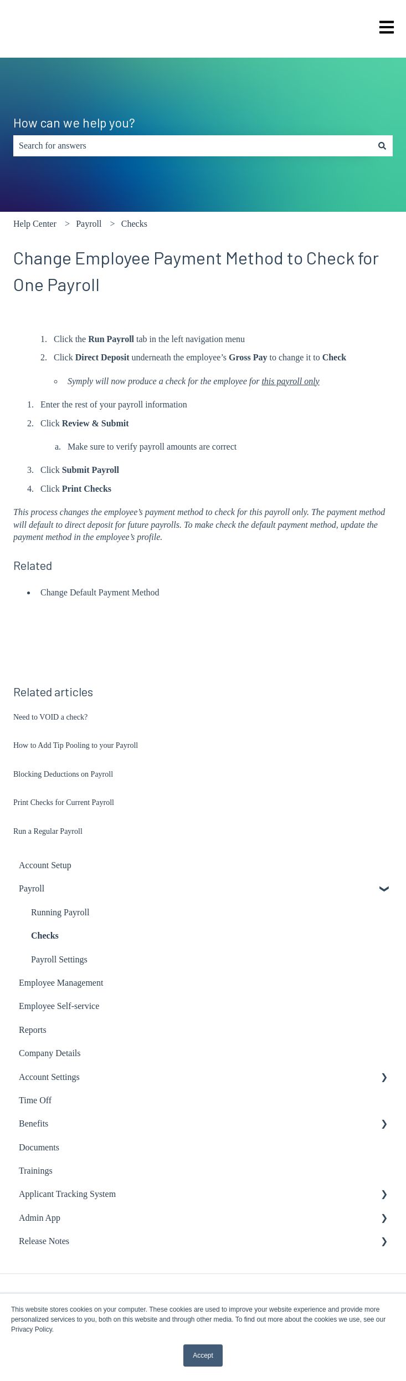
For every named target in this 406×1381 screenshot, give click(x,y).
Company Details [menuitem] (50, 1053)
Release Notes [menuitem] (44, 1241)
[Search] (382, 145)
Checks (134, 223)
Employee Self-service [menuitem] (59, 1006)
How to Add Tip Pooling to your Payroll (75, 745)
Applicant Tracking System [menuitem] (67, 1194)
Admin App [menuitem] (39, 1217)
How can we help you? (74, 122)
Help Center (34, 223)
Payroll (88, 223)
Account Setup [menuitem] (45, 865)
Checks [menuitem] (45, 935)
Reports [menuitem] (33, 1030)
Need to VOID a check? (50, 717)
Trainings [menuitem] (36, 1170)
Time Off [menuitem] (35, 1100)
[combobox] (192, 145)
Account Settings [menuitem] (49, 1077)
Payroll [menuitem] (31, 888)
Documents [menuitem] (39, 1147)
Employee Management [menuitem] (61, 982)
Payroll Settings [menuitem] (59, 959)
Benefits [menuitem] (33, 1123)
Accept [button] (203, 1355)
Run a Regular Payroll (48, 831)
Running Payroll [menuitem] (60, 912)
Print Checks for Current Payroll (63, 802)
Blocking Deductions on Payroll (63, 774)
